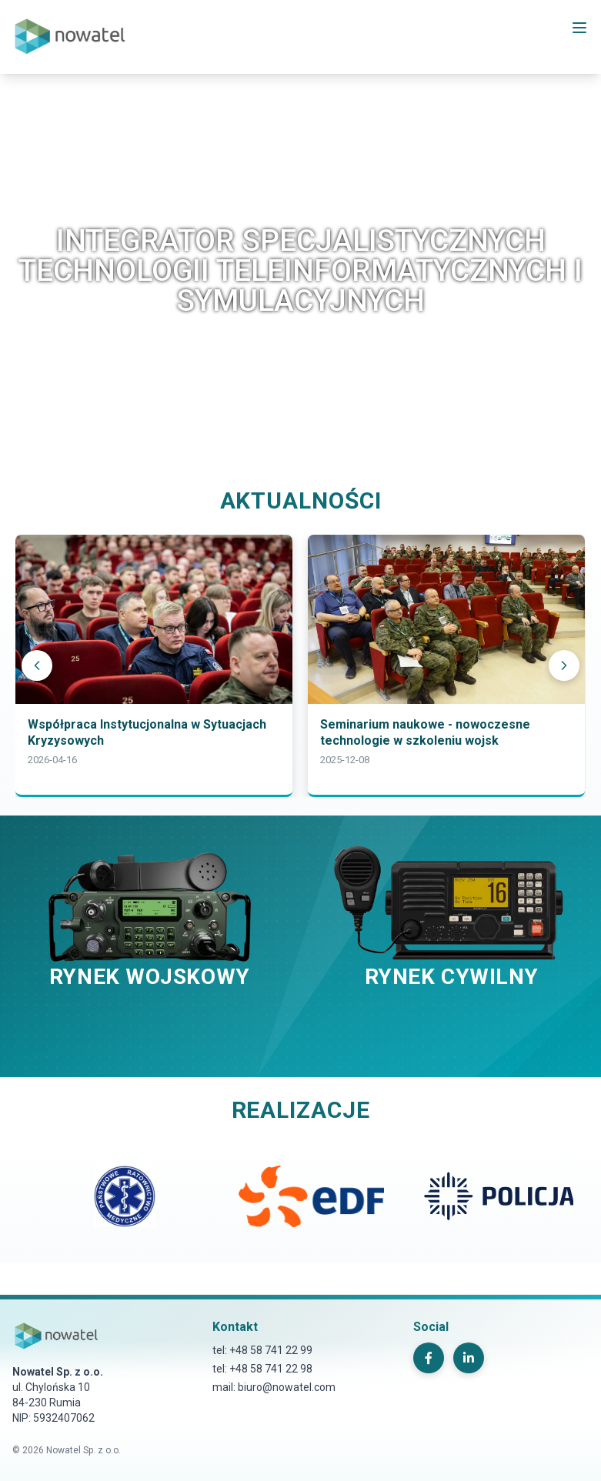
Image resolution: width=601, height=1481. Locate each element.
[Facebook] (428, 1358)
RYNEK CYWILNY (452, 976)
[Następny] (564, 665)
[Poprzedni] (37, 665)
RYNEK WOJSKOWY (149, 976)
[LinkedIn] (468, 1358)
